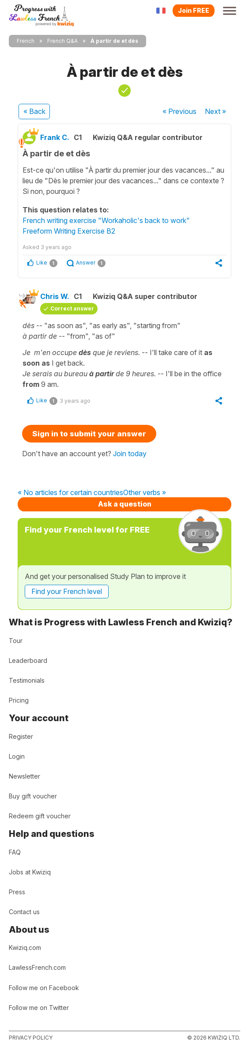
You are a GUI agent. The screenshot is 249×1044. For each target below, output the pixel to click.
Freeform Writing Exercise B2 (69, 231)
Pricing (19, 700)
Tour (16, 640)
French (25, 41)
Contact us (24, 911)
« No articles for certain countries (70, 493)
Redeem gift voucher (40, 816)
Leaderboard (28, 660)
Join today (130, 453)
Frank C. (54, 137)
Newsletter (24, 776)
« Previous (179, 111)
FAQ (15, 852)
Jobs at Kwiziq (30, 872)
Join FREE (193, 10)
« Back (34, 111)
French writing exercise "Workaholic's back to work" (106, 220)
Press (17, 892)
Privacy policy (31, 1037)
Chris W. (54, 296)
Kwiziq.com (25, 947)
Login (17, 756)
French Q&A (62, 41)
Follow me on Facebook (44, 987)
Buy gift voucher (33, 796)
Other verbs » (144, 493)
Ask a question (124, 503)
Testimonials (27, 680)
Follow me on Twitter (39, 1007)
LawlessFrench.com (37, 967)
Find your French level (66, 591)
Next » (215, 111)
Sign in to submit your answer (89, 433)
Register (21, 736)
